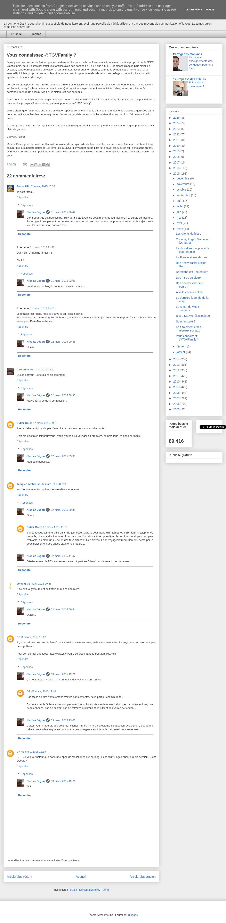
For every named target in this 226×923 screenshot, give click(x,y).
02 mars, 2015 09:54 (63, 609)
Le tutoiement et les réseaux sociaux (188, 328)
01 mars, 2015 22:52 (42, 247)
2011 (176, 376)
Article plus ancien (143, 876)
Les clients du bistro (188, 233)
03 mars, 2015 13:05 (63, 720)
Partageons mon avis (187, 54)
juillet (180, 206)
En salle (16, 34)
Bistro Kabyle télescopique (193, 315)
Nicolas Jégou (36, 212)
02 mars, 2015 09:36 (63, 395)
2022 (176, 134)
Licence (36, 34)
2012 (176, 370)
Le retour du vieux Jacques (187, 308)
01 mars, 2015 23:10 (42, 308)
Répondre (22, 197)
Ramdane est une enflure (192, 272)
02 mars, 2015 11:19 (55, 527)
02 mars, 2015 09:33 (53, 484)
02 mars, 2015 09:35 (63, 341)
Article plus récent (19, 876)
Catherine (23, 369)
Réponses (27, 205)
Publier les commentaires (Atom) (89, 889)
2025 (176, 117)
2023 (176, 129)
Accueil (81, 876)
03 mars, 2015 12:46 (43, 691)
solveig (21, 583)
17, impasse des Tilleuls (189, 79)
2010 (176, 381)
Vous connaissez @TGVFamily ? (187, 337)
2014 (176, 359)
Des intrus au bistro (188, 277)
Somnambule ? (185, 321)
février (181, 346)
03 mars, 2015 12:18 (33, 751)
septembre (184, 195)
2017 (176, 162)
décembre (183, 178)
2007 (176, 398)
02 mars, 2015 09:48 (39, 583)
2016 (176, 168)
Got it (210, 9)
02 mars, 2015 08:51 (42, 369)
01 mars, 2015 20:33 (43, 186)
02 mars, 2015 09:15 (45, 423)
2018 (176, 156)
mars (180, 228)
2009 (176, 387)
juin (179, 212)
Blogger (132, 914)
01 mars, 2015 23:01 (63, 280)
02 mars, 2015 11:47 (63, 555)
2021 (176, 140)
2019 (176, 151)
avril (180, 223)
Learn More (194, 9)
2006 (176, 403)
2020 (176, 145)
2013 (176, 364)
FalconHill (23, 186)
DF (18, 637)
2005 (176, 409)
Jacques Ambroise (28, 484)
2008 (176, 392)
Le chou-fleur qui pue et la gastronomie (192, 250)
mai (179, 217)
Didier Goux (24, 423)
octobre (182, 189)
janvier (181, 352)
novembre (183, 184)
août (180, 200)
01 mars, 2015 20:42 (63, 212)
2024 (176, 123)
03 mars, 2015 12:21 (63, 674)
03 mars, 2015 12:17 (33, 637)
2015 (176, 173)
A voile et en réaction (189, 292)
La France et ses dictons (191, 257)
